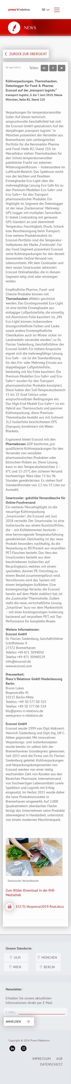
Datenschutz (51, 1064)
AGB (59, 1058)
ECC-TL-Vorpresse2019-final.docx (40, 906)
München (49, 957)
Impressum (41, 1058)
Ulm (17, 957)
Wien (17, 967)
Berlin (49, 967)
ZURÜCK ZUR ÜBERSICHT (28, 54)
